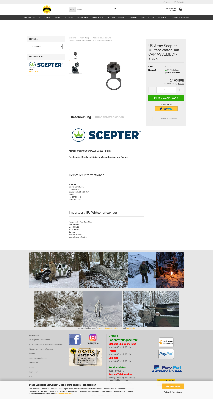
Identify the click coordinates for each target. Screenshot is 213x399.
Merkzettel (179, 2)
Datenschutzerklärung (64, 394)
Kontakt (32, 367)
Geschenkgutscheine (179, 18)
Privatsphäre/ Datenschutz (39, 340)
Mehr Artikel (33, 72)
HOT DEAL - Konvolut (116, 18)
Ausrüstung (29, 18)
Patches (162, 18)
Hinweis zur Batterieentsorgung (41, 349)
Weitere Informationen (173, 392)
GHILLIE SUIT (82, 18)
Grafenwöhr (130, 328)
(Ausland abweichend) (172, 73)
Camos (57, 18)
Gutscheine (33, 363)
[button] (152, 90)
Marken (133, 18)
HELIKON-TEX (97, 18)
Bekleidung (44, 18)
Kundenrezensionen (109, 117)
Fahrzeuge (68, 18)
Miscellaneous (147, 18)
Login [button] (167, 2)
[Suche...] (72, 9)
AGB (30, 376)
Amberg (101, 328)
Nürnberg (118, 328)
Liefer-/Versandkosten (37, 358)
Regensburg (110, 328)
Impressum (33, 372)
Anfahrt (32, 354)
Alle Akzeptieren (173, 386)
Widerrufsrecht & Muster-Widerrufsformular (46, 344)
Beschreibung (81, 117)
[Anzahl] (166, 90)
